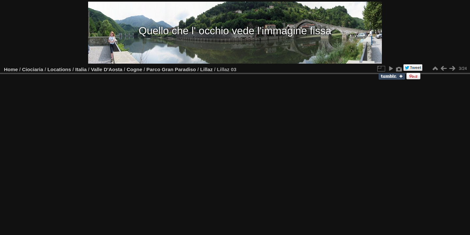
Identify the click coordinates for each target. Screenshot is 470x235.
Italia (81, 69)
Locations (59, 69)
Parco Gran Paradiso (171, 69)
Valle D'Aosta (106, 69)
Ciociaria (32, 69)
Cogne (134, 69)
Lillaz (206, 69)
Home (11, 69)
